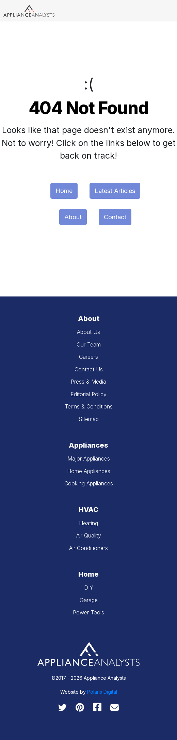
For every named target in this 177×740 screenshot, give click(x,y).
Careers (88, 356)
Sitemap (89, 419)
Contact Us (89, 369)
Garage (89, 600)
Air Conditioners (88, 548)
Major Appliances (88, 458)
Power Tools (88, 612)
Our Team (89, 344)
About (73, 217)
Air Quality (88, 535)
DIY (88, 587)
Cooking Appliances (88, 483)
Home (64, 190)
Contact (115, 217)
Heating (88, 523)
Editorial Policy (88, 394)
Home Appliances (88, 471)
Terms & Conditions (89, 406)
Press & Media (88, 381)
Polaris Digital (102, 692)
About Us (88, 331)
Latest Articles (115, 190)
